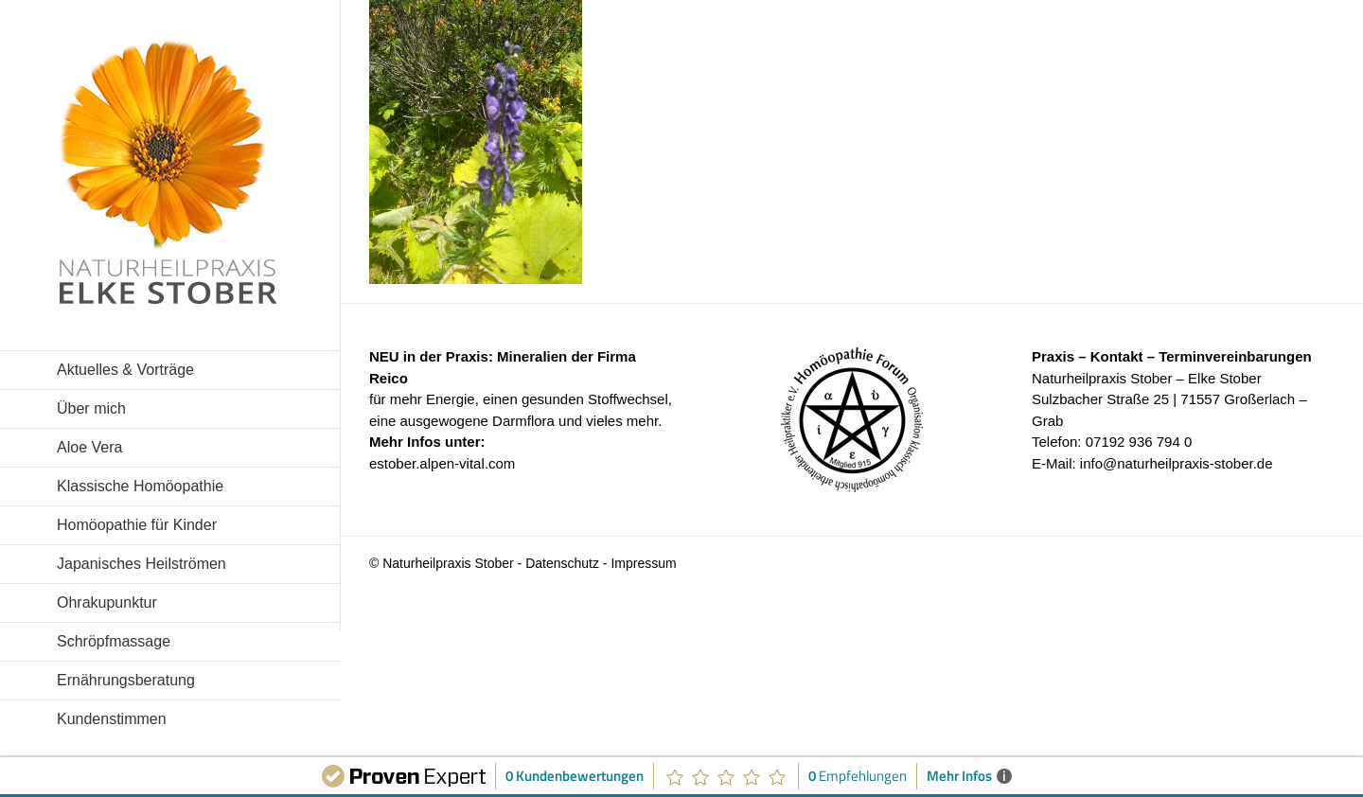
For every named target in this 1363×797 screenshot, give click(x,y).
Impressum (643, 563)
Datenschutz (562, 563)
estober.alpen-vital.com (442, 463)
